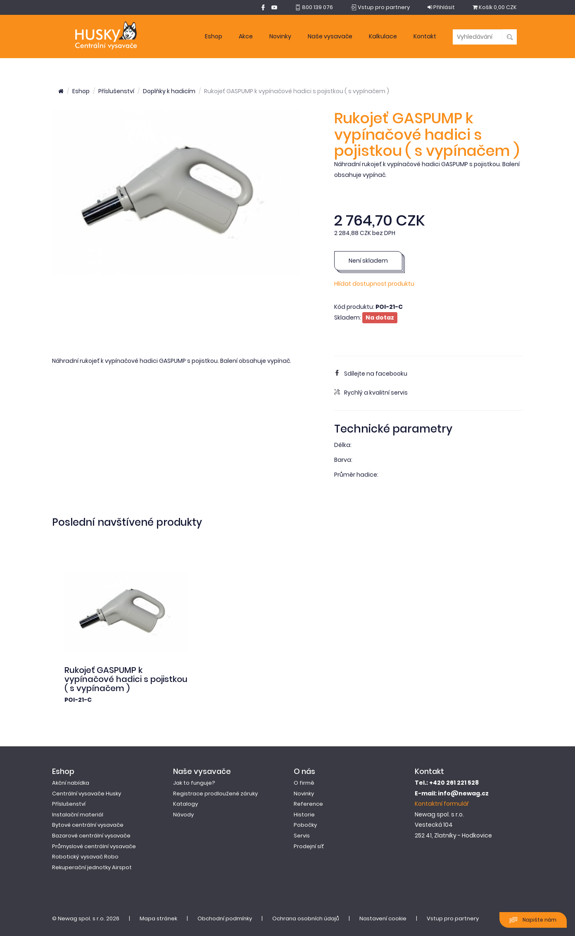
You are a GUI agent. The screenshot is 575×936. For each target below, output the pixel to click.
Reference (308, 804)
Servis (302, 836)
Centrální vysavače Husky (86, 793)
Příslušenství (116, 91)
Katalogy (185, 804)
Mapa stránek (158, 918)
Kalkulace (383, 36)
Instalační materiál (77, 814)
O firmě (304, 783)
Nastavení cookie (382, 918)
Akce (246, 36)
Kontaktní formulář (442, 804)
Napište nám (533, 920)
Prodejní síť (309, 846)
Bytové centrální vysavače (88, 825)
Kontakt (424, 36)
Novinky (280, 36)
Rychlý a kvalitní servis (371, 392)
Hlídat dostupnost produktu (374, 284)
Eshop (213, 36)
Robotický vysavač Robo (85, 857)
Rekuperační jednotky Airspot (92, 867)
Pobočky (305, 825)
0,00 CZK (495, 7)
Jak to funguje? (194, 783)
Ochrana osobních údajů (305, 918)
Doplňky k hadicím (169, 91)
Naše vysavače (330, 36)
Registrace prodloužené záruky (215, 793)
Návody (183, 814)
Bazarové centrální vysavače (91, 836)
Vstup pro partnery (453, 918)
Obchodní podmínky (224, 918)
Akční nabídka (70, 783)
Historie (304, 814)
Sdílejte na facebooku (370, 373)
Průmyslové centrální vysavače (94, 846)
